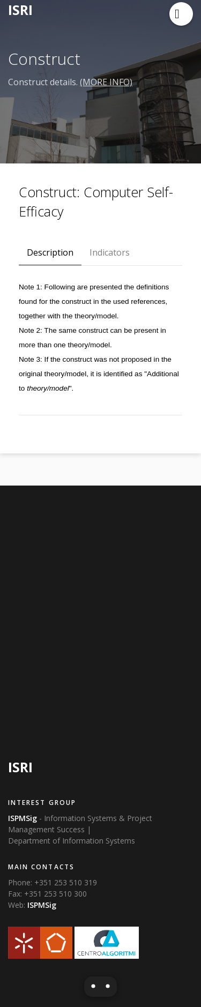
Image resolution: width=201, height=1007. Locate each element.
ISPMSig (41, 905)
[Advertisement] (100, 618)
